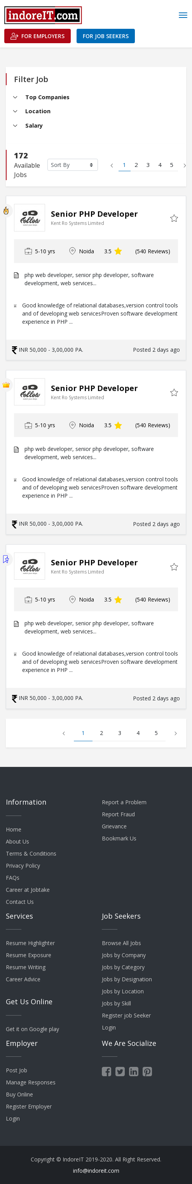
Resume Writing (25, 967)
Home (13, 829)
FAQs (12, 877)
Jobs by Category (123, 967)
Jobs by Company (124, 955)
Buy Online (19, 1094)
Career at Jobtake (28, 889)
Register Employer (29, 1106)
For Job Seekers (106, 36)
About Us (17, 841)
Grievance (114, 826)
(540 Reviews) (152, 251)
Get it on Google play (32, 1029)
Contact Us (20, 901)
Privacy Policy (23, 865)
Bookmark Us (119, 838)
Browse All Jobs (121, 943)
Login (109, 1027)
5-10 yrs (39, 251)
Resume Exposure (28, 955)
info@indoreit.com (96, 1170)
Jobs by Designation (127, 979)
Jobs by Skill (116, 1003)
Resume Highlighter (30, 943)
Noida (81, 251)
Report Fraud (118, 814)
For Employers (37, 36)
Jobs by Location (123, 991)
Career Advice (23, 979)
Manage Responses (31, 1082)
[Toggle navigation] (183, 15)
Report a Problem (124, 802)
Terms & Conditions (31, 853)
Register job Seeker (126, 1015)
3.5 (113, 251)
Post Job (16, 1070)
